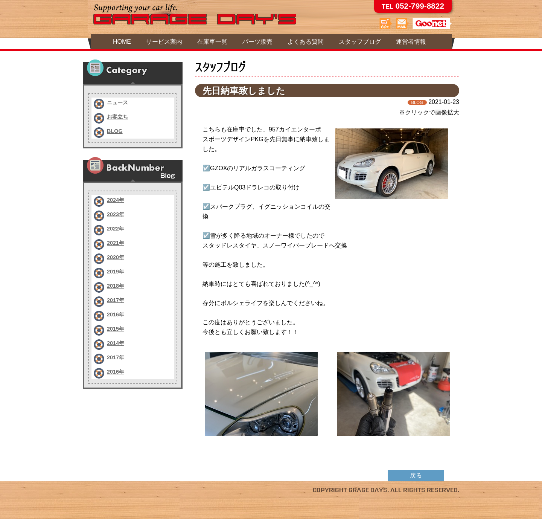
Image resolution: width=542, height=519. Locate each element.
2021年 (115, 243)
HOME (122, 41)
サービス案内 (164, 41)
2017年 (115, 300)
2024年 (115, 200)
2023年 (115, 214)
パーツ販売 (257, 41)
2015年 (115, 329)
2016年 (115, 314)
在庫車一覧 (212, 41)
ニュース (117, 102)
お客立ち (117, 117)
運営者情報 (411, 41)
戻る (416, 475)
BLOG (115, 131)
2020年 (115, 257)
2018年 (115, 286)
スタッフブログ (360, 41)
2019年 (115, 272)
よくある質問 (306, 41)
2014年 (115, 343)
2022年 (115, 229)
